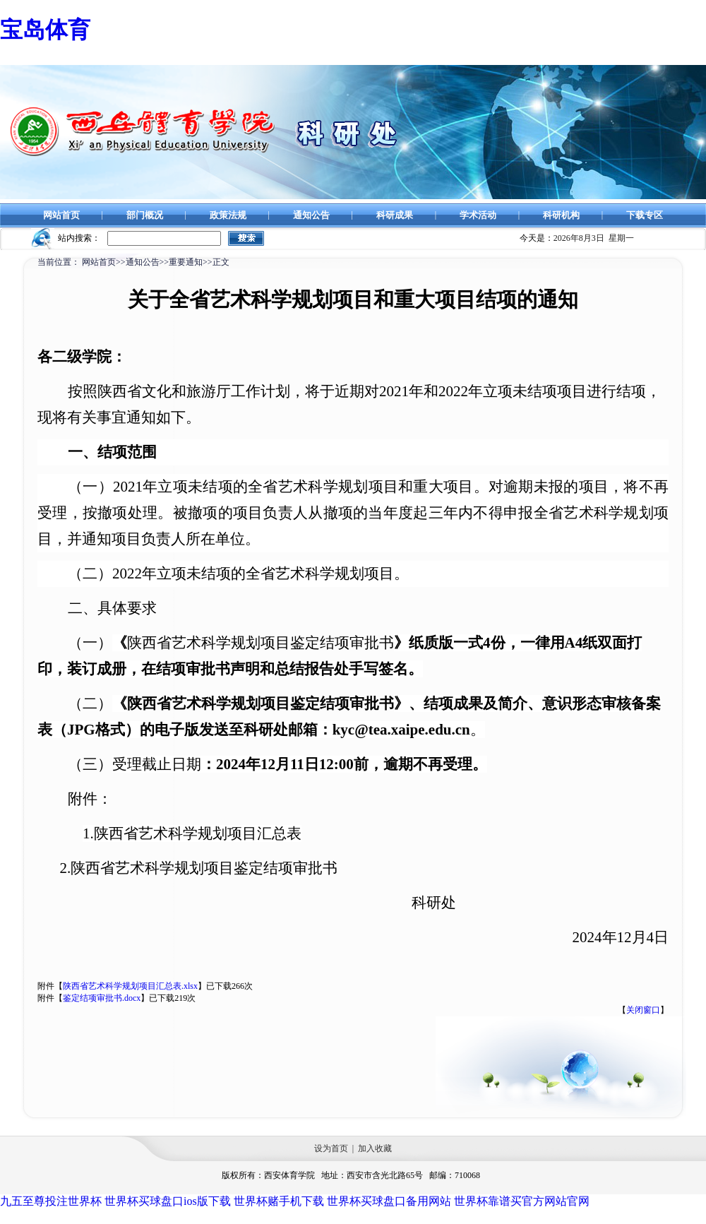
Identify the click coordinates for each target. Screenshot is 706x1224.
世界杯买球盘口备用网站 (389, 1201)
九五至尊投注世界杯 (51, 1201)
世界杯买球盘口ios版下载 (167, 1201)
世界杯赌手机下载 (279, 1201)
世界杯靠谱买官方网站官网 (522, 1201)
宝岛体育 (45, 29)
